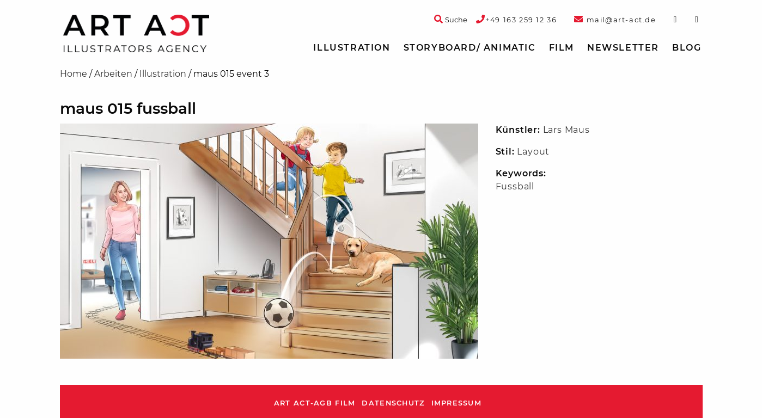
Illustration (351, 47)
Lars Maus (566, 130)
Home (73, 74)
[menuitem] (352, 48)
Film (561, 47)
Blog (686, 47)
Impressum (456, 403)
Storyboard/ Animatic (470, 47)
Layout (533, 151)
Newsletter (623, 47)
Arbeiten (113, 74)
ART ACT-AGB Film (314, 403)
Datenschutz (393, 403)
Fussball (515, 186)
